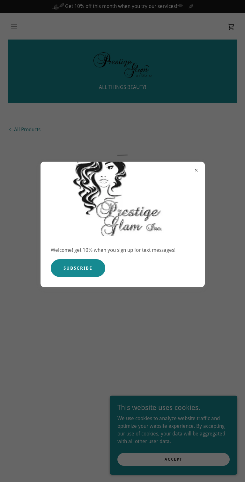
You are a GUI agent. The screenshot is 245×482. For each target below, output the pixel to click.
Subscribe (78, 268)
